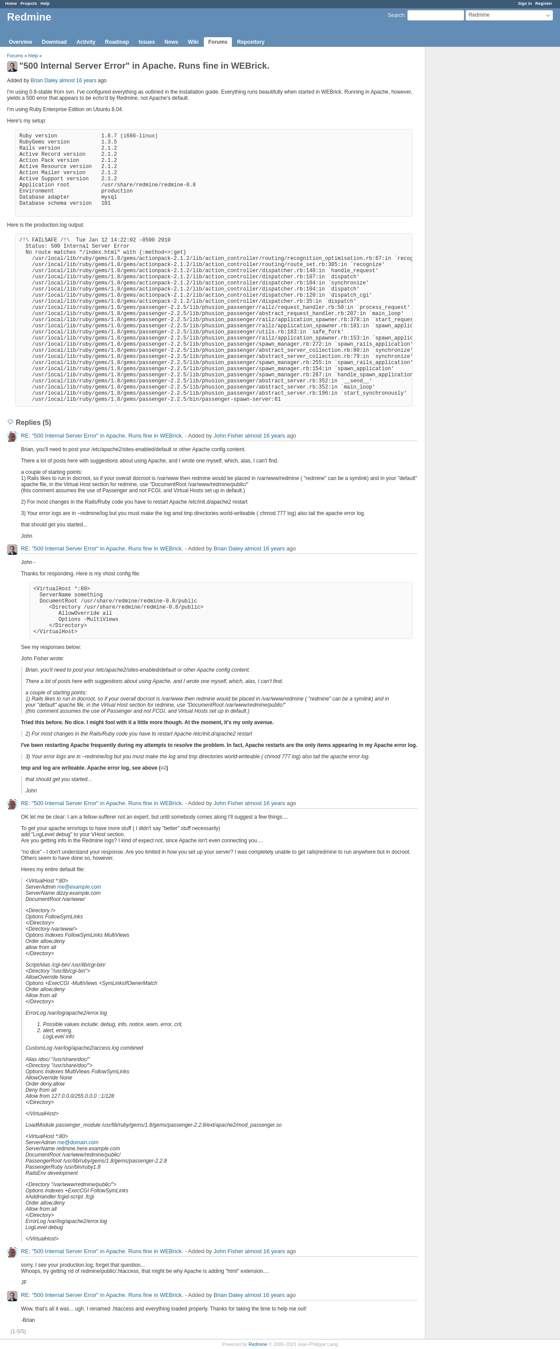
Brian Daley (44, 80)
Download (54, 42)
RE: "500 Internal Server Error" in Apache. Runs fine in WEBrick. (102, 435)
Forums (218, 42)
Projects (29, 3)
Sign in (525, 3)
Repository (251, 42)
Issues (147, 42)
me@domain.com (77, 1142)
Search (396, 15)
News (171, 42)
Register (544, 3)
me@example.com (79, 887)
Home (11, 3)
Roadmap (117, 42)
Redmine (257, 1344)
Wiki (193, 42)
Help (45, 3)
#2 (163, 768)
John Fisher (228, 435)
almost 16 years (77, 80)
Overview (20, 42)
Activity (86, 42)
